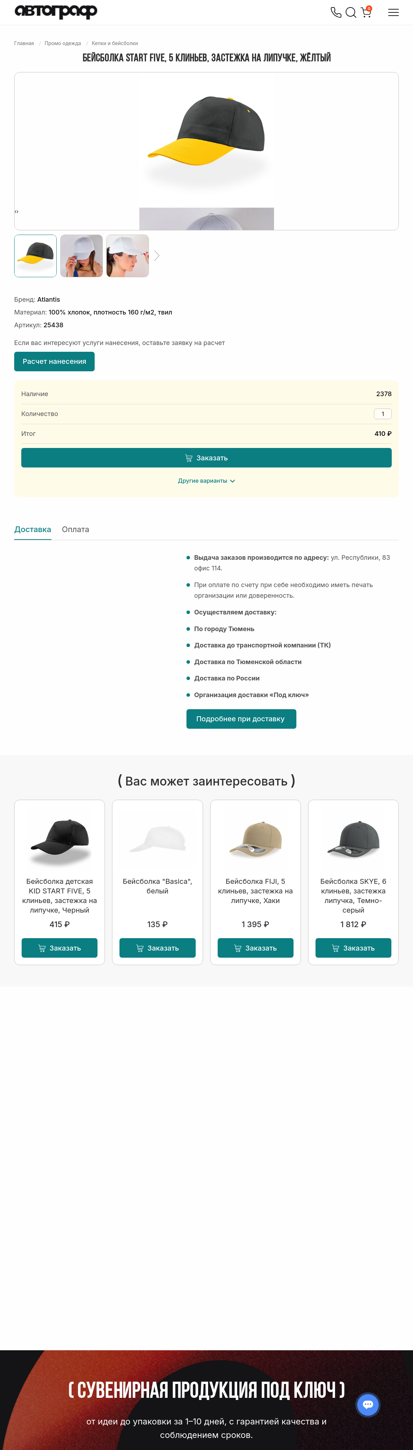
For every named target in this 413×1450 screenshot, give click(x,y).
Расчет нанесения (54, 361)
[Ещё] (156, 255)
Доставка (32, 529)
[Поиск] (351, 12)
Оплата (75, 529)
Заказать (206, 458)
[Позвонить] (336, 12)
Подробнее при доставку (241, 719)
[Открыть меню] (393, 12)
